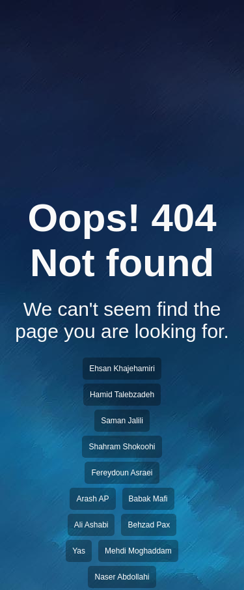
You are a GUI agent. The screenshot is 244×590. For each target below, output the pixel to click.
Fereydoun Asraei (121, 472)
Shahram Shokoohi (121, 446)
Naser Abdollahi (121, 577)
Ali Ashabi (91, 524)
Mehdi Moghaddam (138, 550)
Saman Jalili (122, 420)
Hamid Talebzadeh (122, 394)
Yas (78, 550)
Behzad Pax (149, 524)
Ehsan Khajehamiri (122, 368)
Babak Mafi (148, 498)
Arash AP (92, 498)
